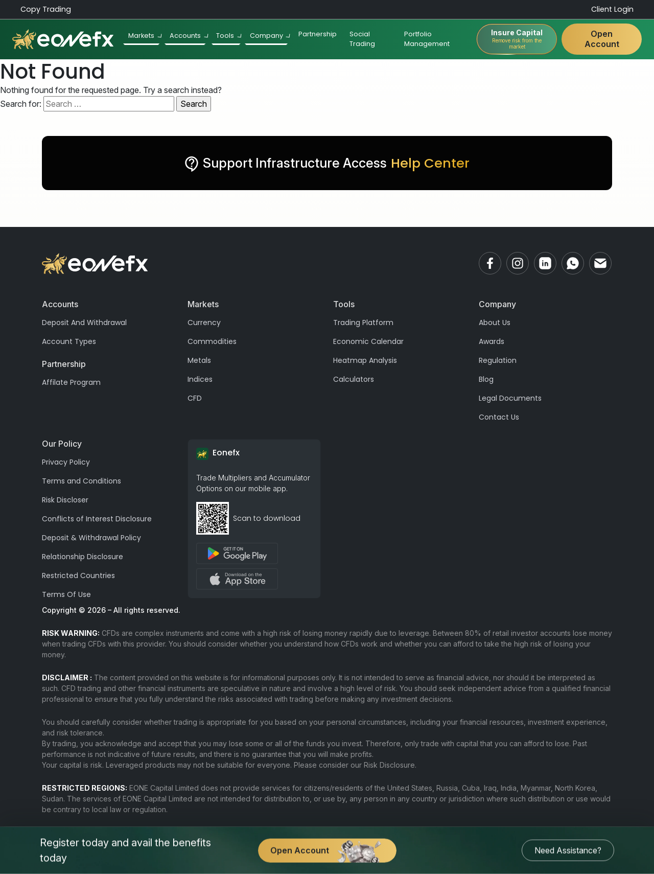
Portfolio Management (427, 39)
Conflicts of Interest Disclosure (97, 519)
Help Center (430, 163)
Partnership (317, 34)
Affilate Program (71, 382)
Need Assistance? (567, 850)
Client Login (612, 9)
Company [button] (270, 36)
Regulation (498, 360)
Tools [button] (229, 36)
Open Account (601, 39)
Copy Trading (45, 9)
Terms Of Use (66, 594)
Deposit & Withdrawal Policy (91, 538)
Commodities (212, 341)
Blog (486, 379)
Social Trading (363, 39)
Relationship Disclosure (82, 556)
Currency (204, 322)
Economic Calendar (368, 341)
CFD (195, 398)
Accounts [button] (189, 36)
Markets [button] (145, 36)
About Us (494, 322)
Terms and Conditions (81, 481)
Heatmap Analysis (365, 360)
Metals (199, 360)
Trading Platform (363, 322)
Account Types (69, 341)
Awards (491, 341)
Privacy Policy (66, 462)
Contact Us (499, 417)
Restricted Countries (78, 575)
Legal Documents (510, 398)
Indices (200, 379)
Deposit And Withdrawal (84, 322)
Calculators (353, 379)
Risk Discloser (65, 500)
